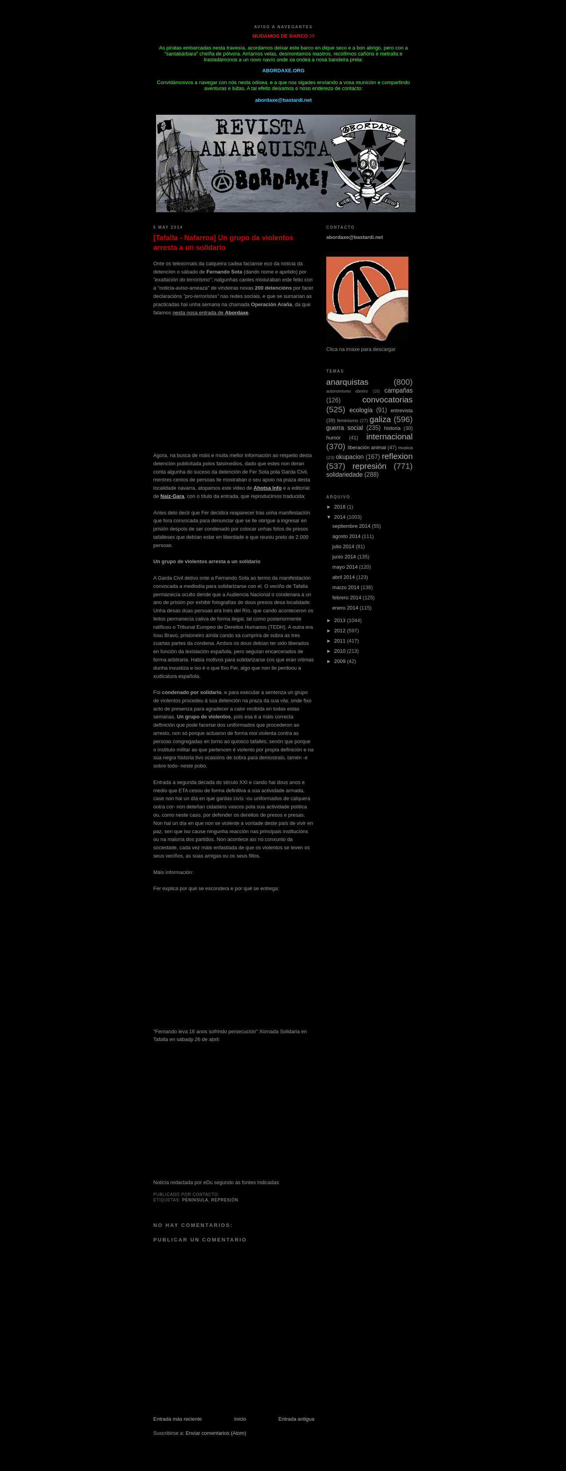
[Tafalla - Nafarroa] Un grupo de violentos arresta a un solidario (223, 243)
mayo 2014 (346, 567)
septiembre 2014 (352, 526)
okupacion (350, 457)
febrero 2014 (348, 598)
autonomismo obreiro (347, 391)
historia (392, 428)
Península (195, 1200)
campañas (398, 390)
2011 (340, 641)
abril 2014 (345, 577)
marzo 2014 (347, 587)
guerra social (344, 427)
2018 (340, 507)
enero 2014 (346, 608)
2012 (340, 631)
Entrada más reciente (177, 1419)
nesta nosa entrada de (210, 313)
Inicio (240, 1419)
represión (225, 1200)
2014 (340, 517)
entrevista (402, 410)
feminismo (347, 420)
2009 (340, 661)
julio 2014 (344, 546)
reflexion (397, 456)
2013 (340, 620)
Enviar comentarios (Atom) (216, 1433)
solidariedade (344, 474)
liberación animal (367, 447)
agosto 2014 (347, 536)
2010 (340, 651)
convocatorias (387, 399)
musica (405, 447)
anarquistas (347, 381)
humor (333, 438)
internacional (389, 436)
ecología (361, 410)
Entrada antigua (296, 1419)
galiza (380, 419)
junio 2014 (345, 557)
